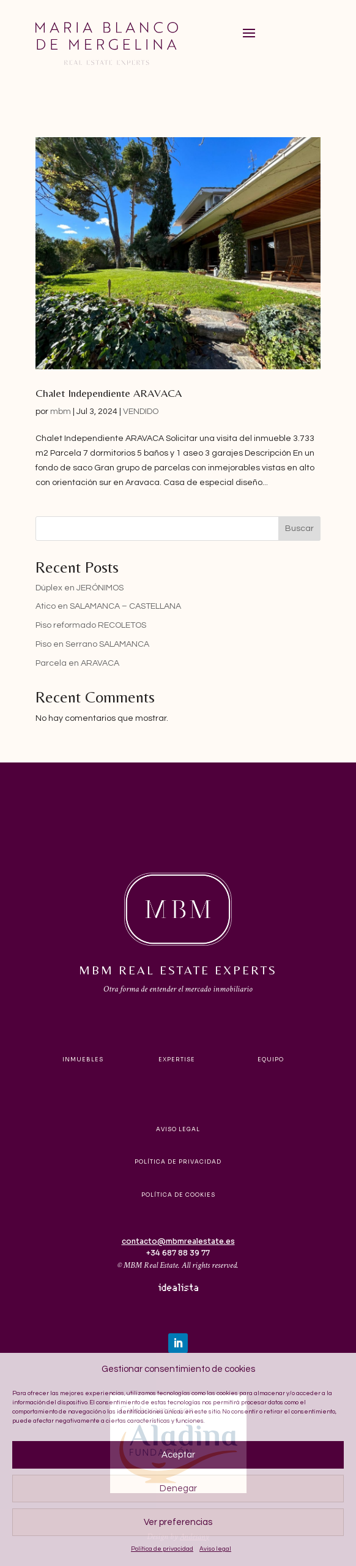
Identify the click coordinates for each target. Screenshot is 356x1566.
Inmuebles (82, 1059)
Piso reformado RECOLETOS (90, 625)
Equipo (271, 1059)
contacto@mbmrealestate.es (178, 1241)
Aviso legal (215, 1549)
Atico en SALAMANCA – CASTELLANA (108, 606)
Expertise (176, 1059)
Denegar (178, 1488)
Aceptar (178, 1454)
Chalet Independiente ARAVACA (108, 392)
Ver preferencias (178, 1522)
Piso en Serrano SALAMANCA (92, 644)
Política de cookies (178, 1195)
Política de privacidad (162, 1549)
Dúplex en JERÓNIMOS (79, 588)
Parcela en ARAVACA (77, 663)
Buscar (299, 528)
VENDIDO (140, 411)
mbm (60, 411)
